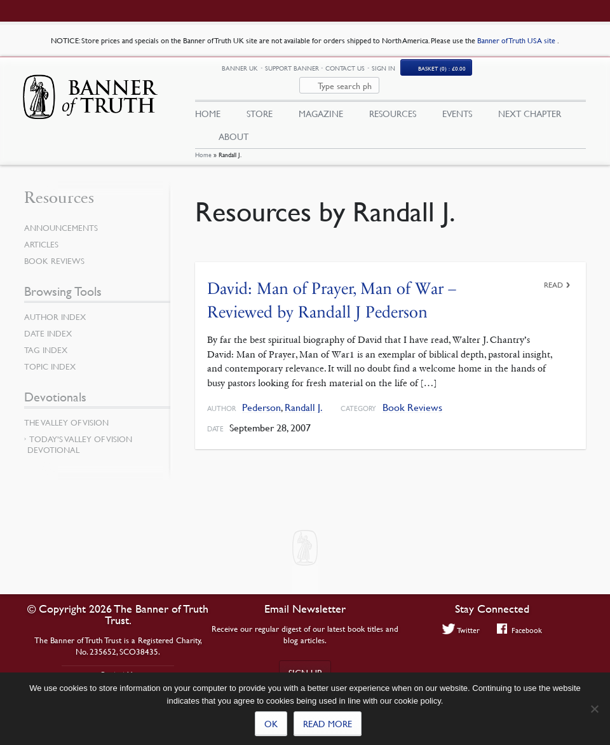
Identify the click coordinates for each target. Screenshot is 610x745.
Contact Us (410, 71)
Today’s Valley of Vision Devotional (79, 434)
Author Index (55, 307)
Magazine (321, 100)
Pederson (261, 397)
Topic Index (50, 357)
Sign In (449, 71)
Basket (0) (507, 72)
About (233, 123)
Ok (271, 723)
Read (553, 274)
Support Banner (357, 71)
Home (203, 145)
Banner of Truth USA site (517, 40)
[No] (594, 708)
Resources (392, 100)
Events (457, 100)
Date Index (48, 324)
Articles (41, 235)
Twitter (461, 630)
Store (260, 100)
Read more (327, 723)
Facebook (519, 630)
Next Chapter (529, 100)
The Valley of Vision (66, 413)
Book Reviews (412, 397)
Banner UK (305, 72)
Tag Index (45, 340)
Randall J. (304, 397)
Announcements (61, 218)
